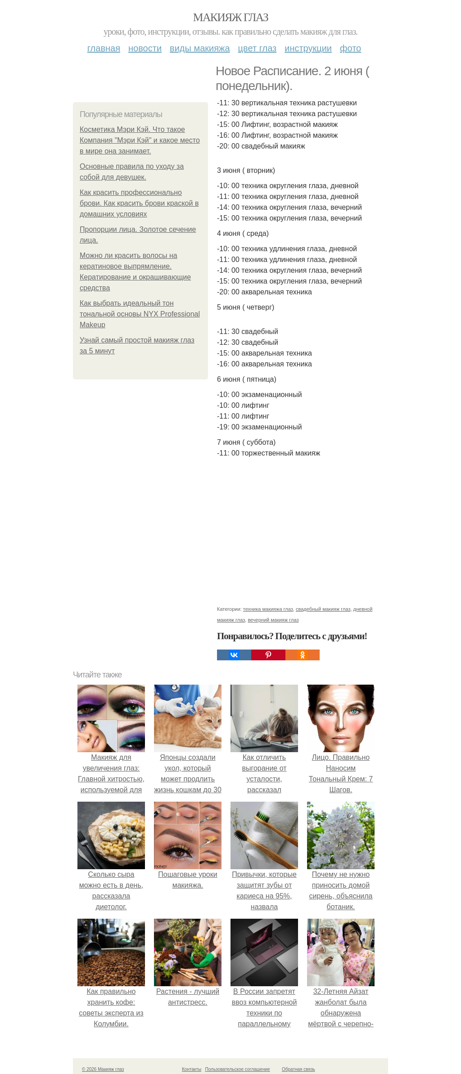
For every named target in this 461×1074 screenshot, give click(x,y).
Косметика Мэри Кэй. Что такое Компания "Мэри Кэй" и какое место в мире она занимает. (140, 140)
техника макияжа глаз (268, 609)
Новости (145, 48)
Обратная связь (298, 1069)
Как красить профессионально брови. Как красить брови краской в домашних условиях (139, 203)
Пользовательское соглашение (237, 1069)
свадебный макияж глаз (323, 609)
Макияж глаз (230, 17)
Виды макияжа (200, 48)
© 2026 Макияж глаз (103, 1069)
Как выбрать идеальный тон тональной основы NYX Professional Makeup (140, 314)
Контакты (191, 1069)
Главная (103, 48)
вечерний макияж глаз (273, 620)
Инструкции (308, 48)
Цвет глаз (257, 48)
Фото (350, 48)
